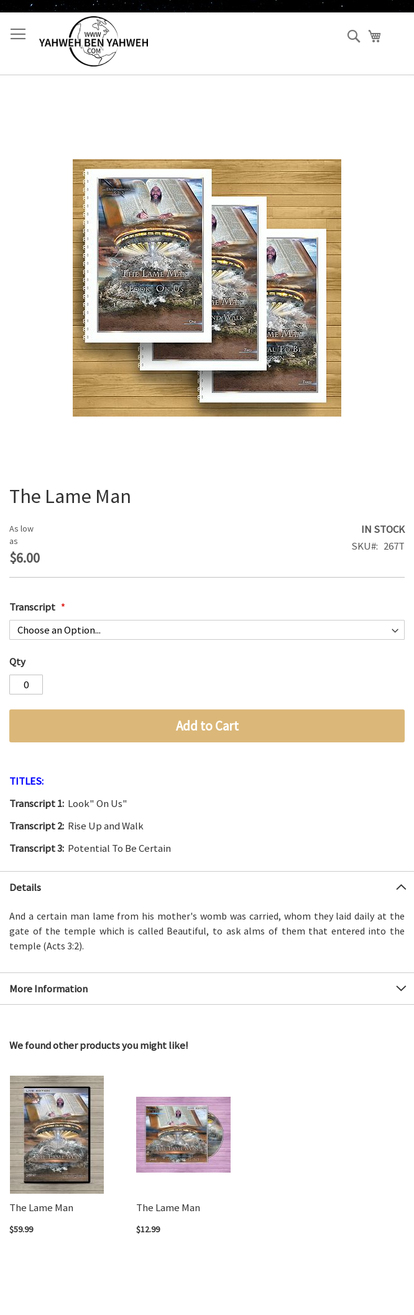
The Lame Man (41, 1207)
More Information (48, 988)
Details (25, 887)
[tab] (207, 887)
